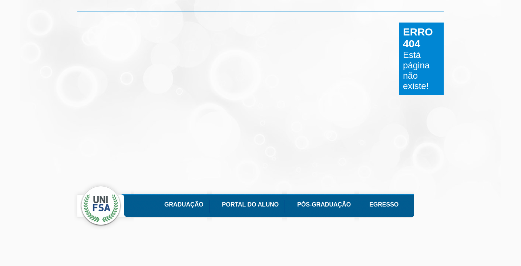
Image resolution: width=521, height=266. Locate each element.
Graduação (184, 204)
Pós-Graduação (324, 204)
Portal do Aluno (250, 204)
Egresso (384, 204)
